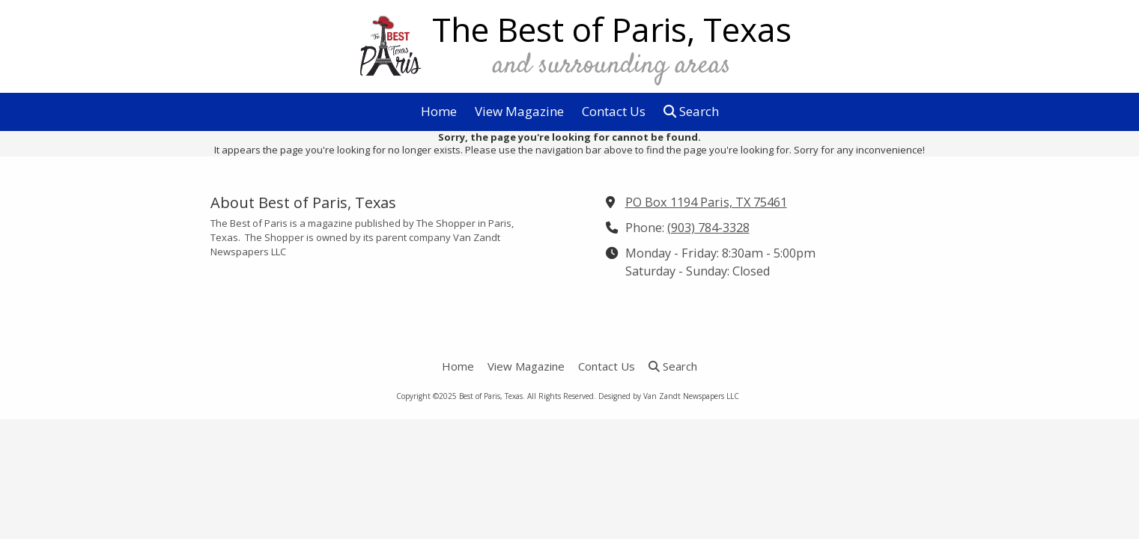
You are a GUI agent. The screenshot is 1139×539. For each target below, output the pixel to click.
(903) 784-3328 (708, 227)
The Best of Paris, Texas (612, 29)
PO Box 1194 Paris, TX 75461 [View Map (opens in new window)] (706, 202)
